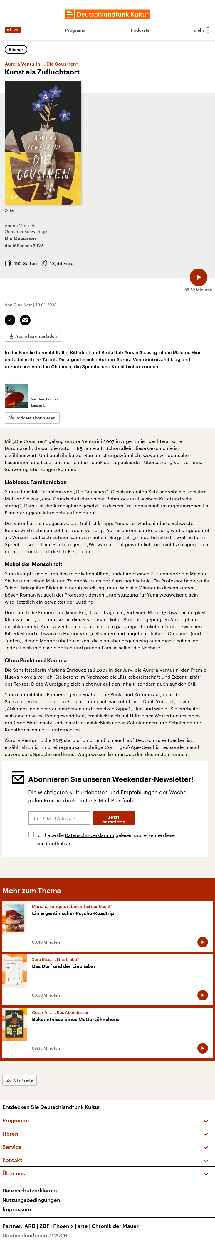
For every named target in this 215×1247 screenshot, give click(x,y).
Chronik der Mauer (115, 1226)
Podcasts (140, 30)
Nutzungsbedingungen (31, 1200)
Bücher (16, 49)
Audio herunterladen (36, 336)
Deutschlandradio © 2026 (34, 1235)
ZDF (46, 1226)
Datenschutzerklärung (89, 835)
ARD (31, 1226)
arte (85, 1226)
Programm (76, 30)
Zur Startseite (19, 1080)
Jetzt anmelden (113, 819)
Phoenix (65, 1226)
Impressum (16, 1209)
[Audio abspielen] (198, 277)
